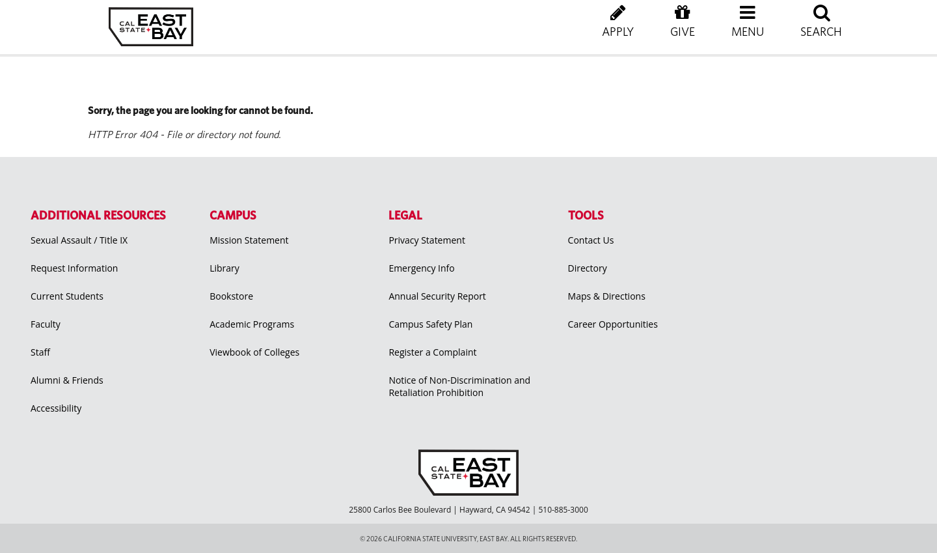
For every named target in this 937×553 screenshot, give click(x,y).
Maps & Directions (606, 296)
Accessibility (56, 408)
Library (224, 268)
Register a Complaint (432, 352)
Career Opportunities (613, 324)
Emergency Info (421, 268)
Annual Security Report (437, 296)
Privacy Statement (426, 240)
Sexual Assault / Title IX (79, 240)
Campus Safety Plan (430, 324)
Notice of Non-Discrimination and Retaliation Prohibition (459, 386)
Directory (587, 268)
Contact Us (591, 240)
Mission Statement (249, 240)
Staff (40, 352)
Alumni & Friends (67, 380)
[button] (747, 32)
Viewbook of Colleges (254, 352)
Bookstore (231, 296)
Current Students (67, 296)
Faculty (46, 324)
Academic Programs (252, 324)
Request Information (74, 268)
